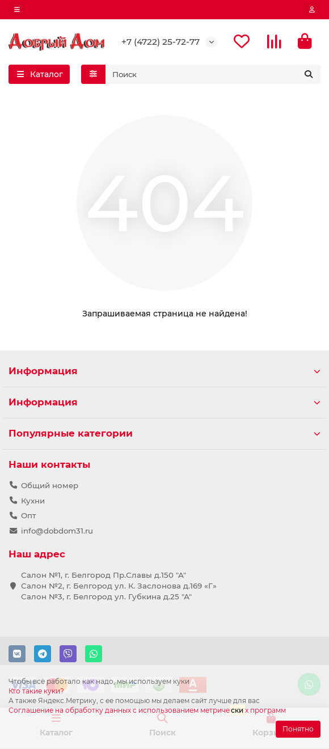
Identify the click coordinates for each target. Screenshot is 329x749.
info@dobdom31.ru (57, 530)
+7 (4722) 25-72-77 (160, 41)
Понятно (298, 729)
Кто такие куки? (36, 691)
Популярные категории (164, 433)
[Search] (213, 74)
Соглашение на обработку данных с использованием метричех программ (147, 710)
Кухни (33, 500)
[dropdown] (17, 9)
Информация (164, 370)
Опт (28, 515)
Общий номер (49, 485)
